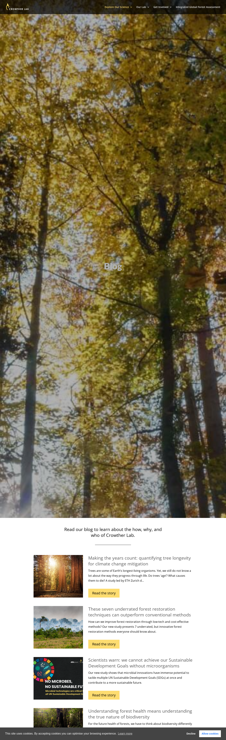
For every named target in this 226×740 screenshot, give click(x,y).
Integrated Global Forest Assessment (198, 7)
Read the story (104, 593)
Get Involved (160, 7)
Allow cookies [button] (210, 733)
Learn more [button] (125, 733)
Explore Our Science (117, 7)
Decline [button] (190, 733)
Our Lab (141, 7)
